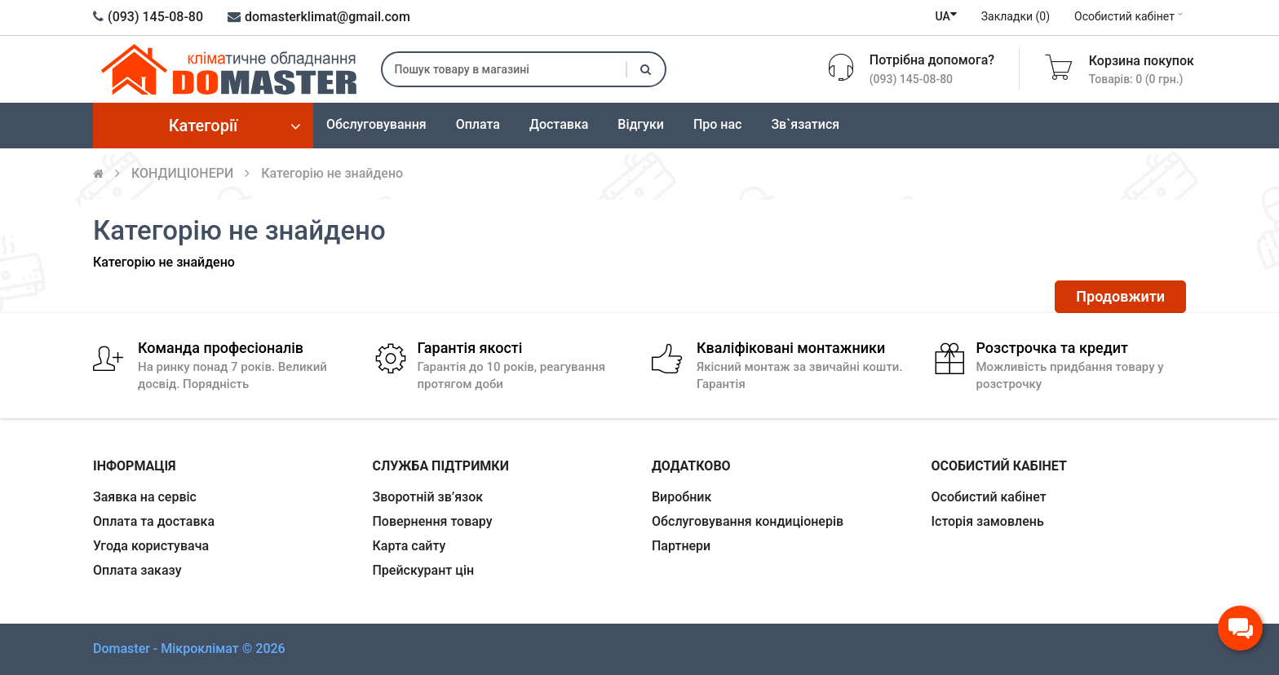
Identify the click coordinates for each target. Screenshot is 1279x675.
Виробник (681, 497)
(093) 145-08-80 (148, 16)
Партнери (681, 546)
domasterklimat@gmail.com (319, 16)
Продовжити (1120, 296)
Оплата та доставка (154, 521)
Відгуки (640, 124)
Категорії (203, 125)
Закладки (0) (1015, 16)
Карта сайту (409, 546)
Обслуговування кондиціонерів (747, 521)
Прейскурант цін (424, 570)
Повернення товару (433, 521)
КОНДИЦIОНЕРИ (182, 173)
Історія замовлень (988, 521)
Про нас (717, 124)
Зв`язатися (805, 124)
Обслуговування (376, 124)
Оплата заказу (137, 570)
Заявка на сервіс (145, 497)
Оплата (478, 124)
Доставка (558, 124)
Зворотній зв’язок (428, 497)
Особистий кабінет (1130, 16)
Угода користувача (151, 546)
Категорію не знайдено (332, 173)
